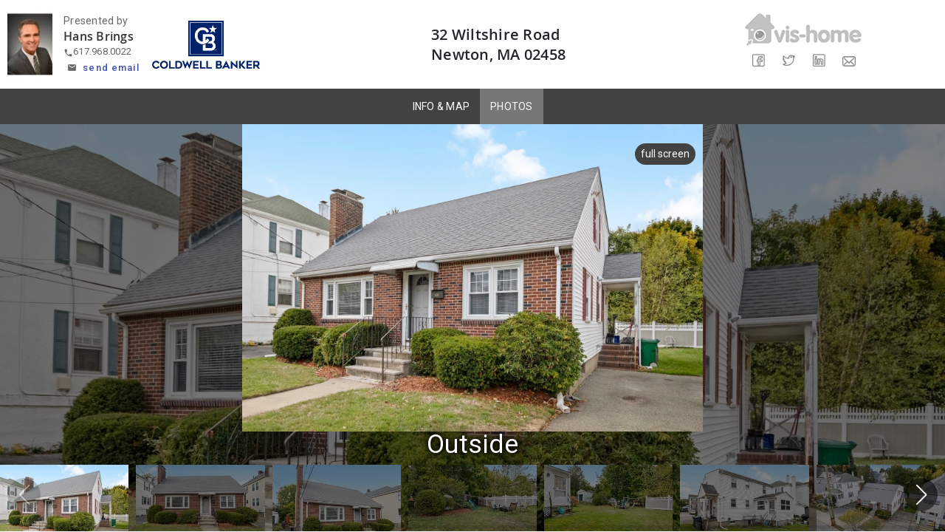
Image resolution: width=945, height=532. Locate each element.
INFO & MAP (441, 106)
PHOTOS (511, 106)
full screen (665, 154)
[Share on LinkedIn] (818, 61)
